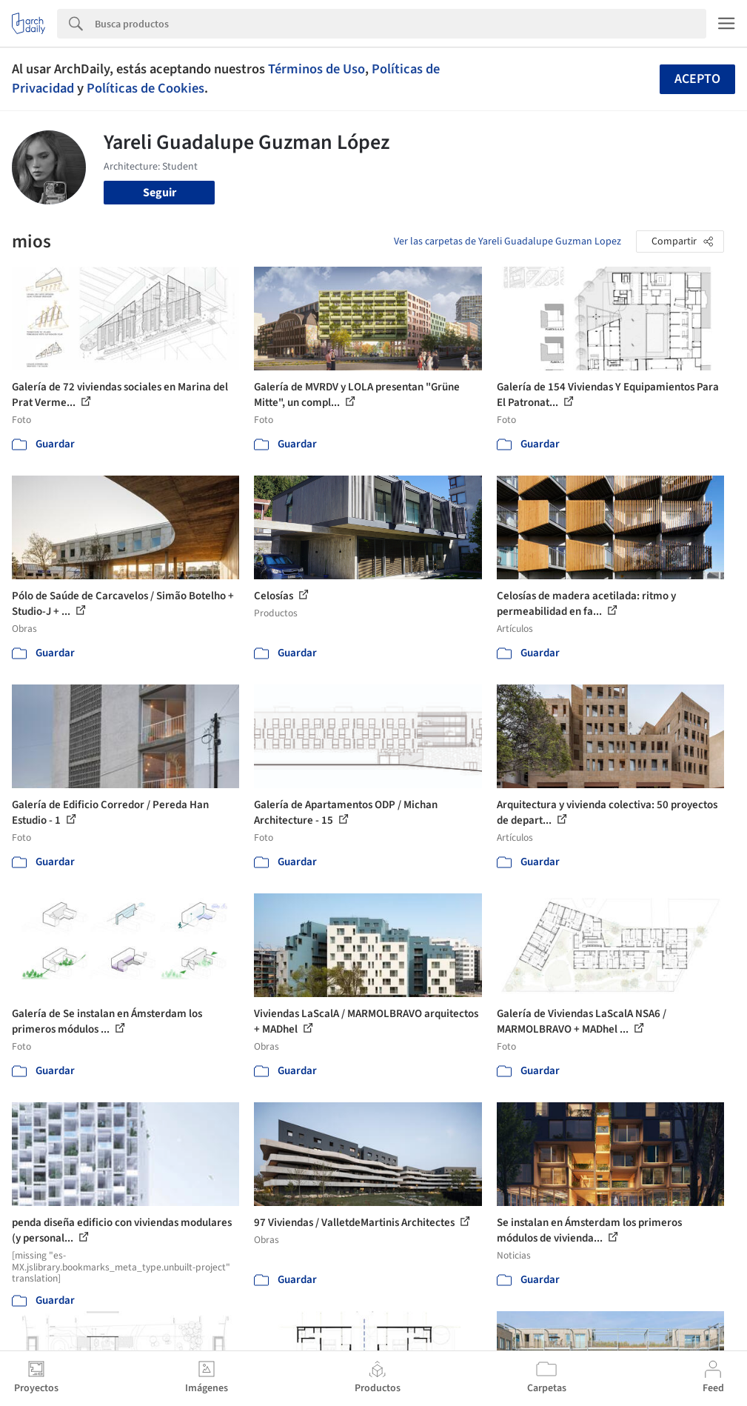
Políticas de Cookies (145, 88)
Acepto (697, 79)
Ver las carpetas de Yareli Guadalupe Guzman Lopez (507, 241)
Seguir (159, 192)
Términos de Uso (316, 69)
